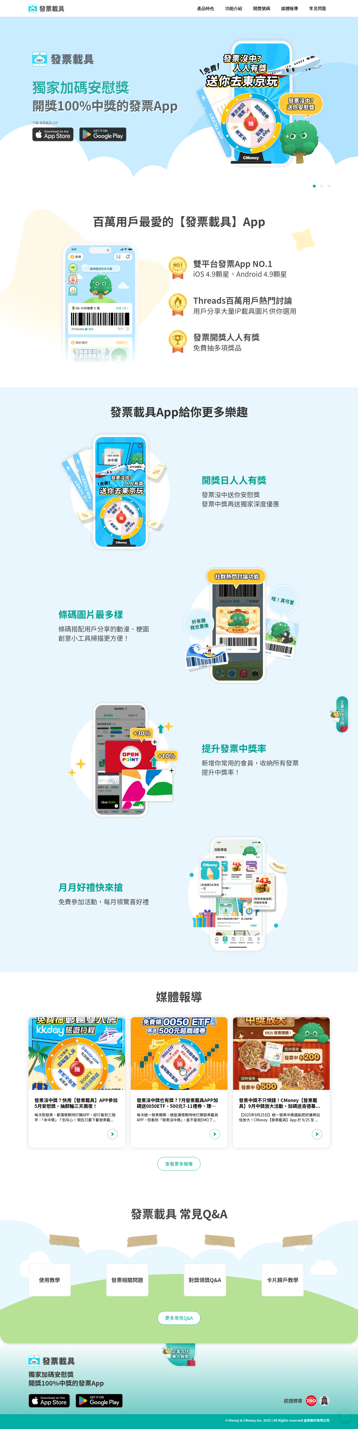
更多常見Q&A (179, 1318)
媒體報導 (289, 8)
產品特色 (205, 8)
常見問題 (317, 8)
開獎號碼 (261, 8)
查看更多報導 (179, 1163)
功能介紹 (233, 8)
